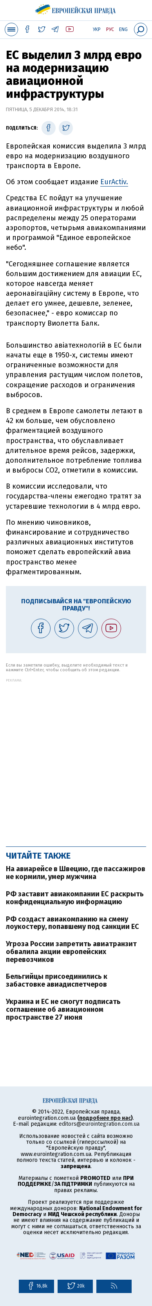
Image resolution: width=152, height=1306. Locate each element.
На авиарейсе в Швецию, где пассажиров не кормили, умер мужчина (75, 873)
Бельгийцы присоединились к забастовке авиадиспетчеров (56, 980)
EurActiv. (114, 182)
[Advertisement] (76, 758)
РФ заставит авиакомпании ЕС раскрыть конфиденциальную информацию (75, 898)
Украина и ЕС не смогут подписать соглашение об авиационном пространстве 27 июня (63, 1009)
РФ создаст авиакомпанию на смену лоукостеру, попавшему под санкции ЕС (72, 923)
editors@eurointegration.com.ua (99, 1124)
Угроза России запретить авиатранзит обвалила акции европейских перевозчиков (71, 952)
